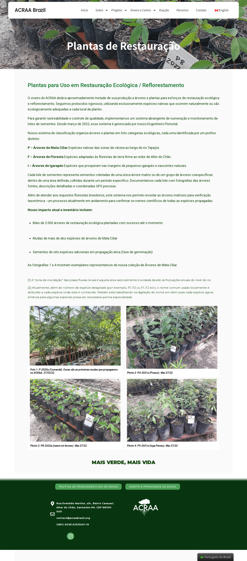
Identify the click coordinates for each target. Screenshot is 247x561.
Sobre (99, 10)
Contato (201, 10)
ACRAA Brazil (30, 10)
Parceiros (183, 10)
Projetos (116, 10)
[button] (88, 487)
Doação (164, 10)
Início (84, 10)
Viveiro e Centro (140, 10)
